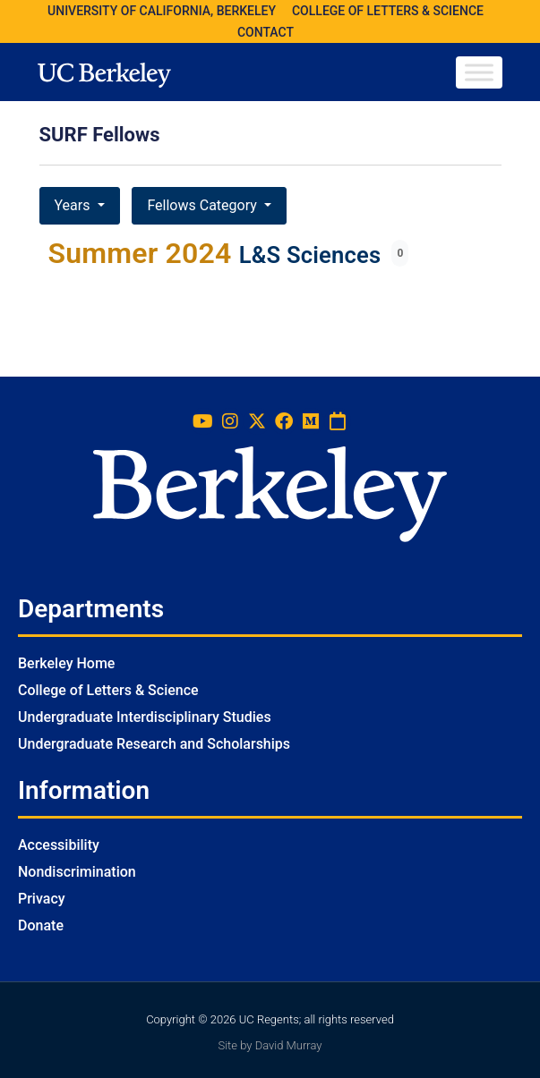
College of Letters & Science (108, 690)
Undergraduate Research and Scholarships (154, 743)
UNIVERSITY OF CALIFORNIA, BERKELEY (161, 11)
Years (74, 205)
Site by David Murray (269, 1045)
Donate (41, 925)
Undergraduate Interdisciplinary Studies (144, 717)
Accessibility (58, 844)
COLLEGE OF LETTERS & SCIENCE (388, 11)
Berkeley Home (66, 663)
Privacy (41, 898)
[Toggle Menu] (479, 72)
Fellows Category (203, 205)
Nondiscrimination (77, 871)
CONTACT (265, 32)
